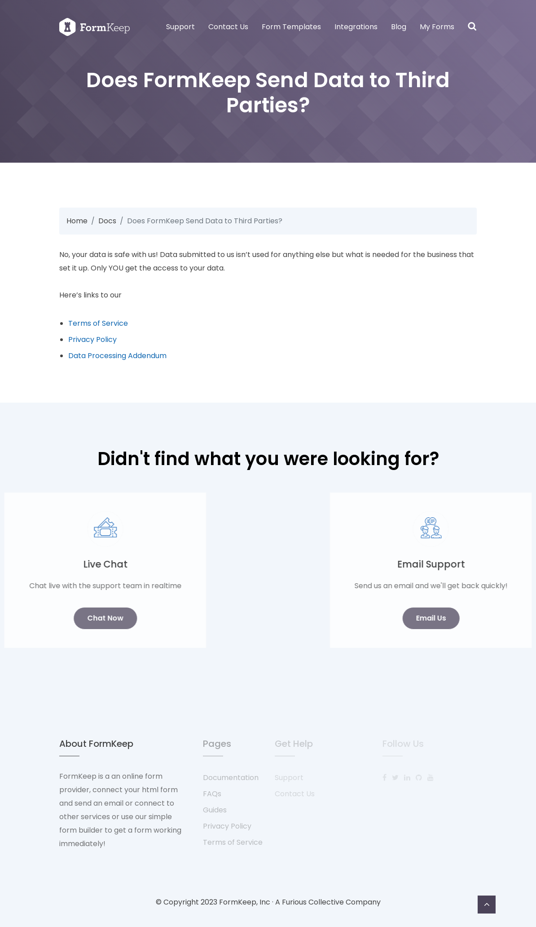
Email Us (481, 618)
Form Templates (291, 27)
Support (180, 27)
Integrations (356, 27)
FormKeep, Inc (244, 902)
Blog (398, 27)
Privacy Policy (92, 339)
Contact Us (228, 27)
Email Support (481, 564)
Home (77, 221)
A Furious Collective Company (328, 902)
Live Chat (55, 564)
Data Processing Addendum (117, 355)
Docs (107, 221)
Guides (215, 810)
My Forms (437, 27)
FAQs (212, 794)
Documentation (231, 777)
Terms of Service (98, 323)
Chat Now (55, 618)
